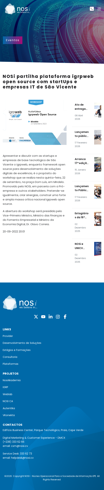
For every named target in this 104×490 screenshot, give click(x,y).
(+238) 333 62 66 (13, 442)
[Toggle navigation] (99, 8)
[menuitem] (52, 336)
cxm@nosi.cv (19, 446)
